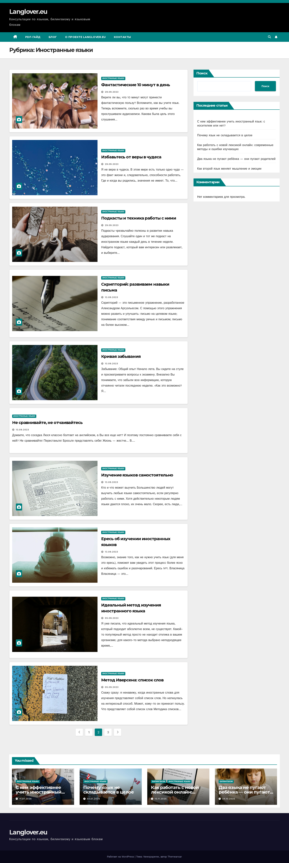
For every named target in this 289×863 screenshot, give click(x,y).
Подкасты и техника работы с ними (138, 218)
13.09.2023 (111, 297)
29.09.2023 (112, 92)
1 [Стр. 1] (89, 732)
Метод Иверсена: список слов (132, 680)
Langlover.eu (28, 11)
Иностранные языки (113, 78)
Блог (53, 37)
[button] (269, 37)
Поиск (202, 73)
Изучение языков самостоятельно (137, 475)
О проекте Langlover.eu (85, 37)
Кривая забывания (120, 356)
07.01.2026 (93, 798)
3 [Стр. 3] (108, 732)
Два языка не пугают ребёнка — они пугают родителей (236, 159)
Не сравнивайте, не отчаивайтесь (47, 422)
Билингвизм (158, 781)
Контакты (122, 37)
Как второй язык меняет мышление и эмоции (229, 168)
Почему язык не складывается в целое (225, 135)
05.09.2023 (112, 618)
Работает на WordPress (121, 856)
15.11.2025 (161, 798)
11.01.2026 (25, 798)
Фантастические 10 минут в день (135, 84)
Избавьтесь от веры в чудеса (131, 157)
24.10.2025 (228, 798)
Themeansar (175, 856)
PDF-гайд (33, 37)
